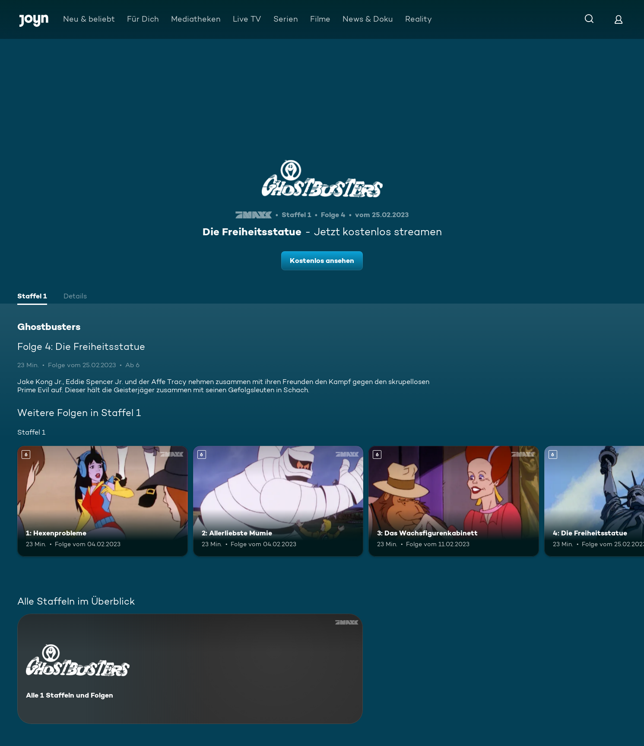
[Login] (618, 19)
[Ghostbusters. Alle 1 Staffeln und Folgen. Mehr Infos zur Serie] (190, 669)
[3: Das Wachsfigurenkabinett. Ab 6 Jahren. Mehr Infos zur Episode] (453, 501)
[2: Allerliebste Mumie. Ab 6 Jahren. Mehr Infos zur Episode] (278, 501)
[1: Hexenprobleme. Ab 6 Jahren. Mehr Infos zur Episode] (102, 501)
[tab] (32, 297)
